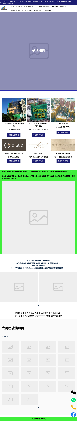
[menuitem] (12, 7)
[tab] (7, 336)
